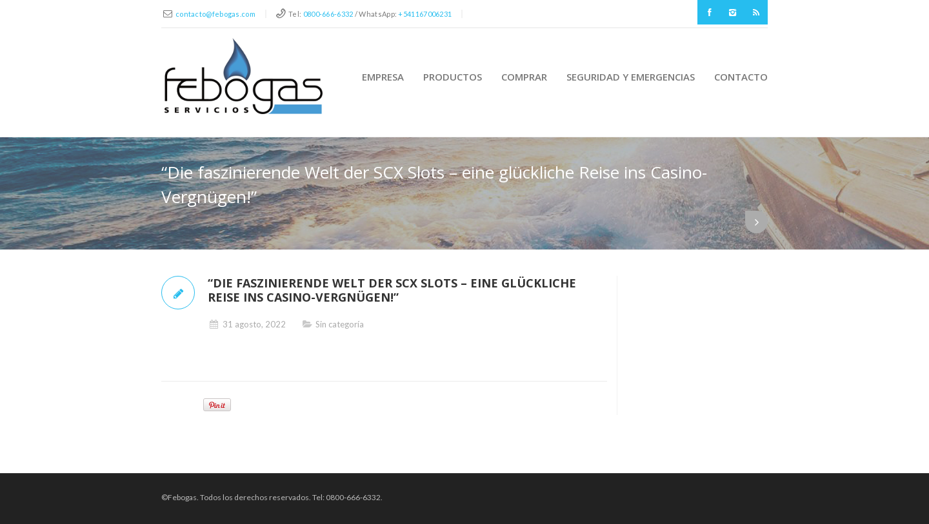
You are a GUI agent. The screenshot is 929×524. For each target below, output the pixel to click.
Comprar (524, 76)
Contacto (741, 76)
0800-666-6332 (328, 14)
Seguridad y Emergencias (630, 76)
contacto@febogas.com (215, 14)
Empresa (383, 76)
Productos (452, 76)
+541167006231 (425, 14)
